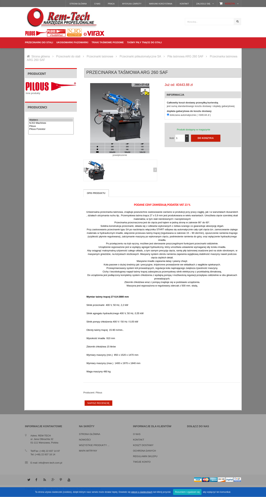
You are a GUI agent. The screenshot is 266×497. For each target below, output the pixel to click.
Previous (85, 170)
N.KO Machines (51, 123)
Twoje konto (142, 461)
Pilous (51, 126)
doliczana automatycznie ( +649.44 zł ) (190, 115)
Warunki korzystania (160, 4)
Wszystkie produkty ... (94, 445)
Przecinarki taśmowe (100, 56)
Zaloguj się (203, 3)
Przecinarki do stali (68, 56)
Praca (111, 4)
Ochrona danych (144, 450)
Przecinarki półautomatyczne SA (140, 56)
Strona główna (78, 4)
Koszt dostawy (143, 445)
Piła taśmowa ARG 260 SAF (185, 56)
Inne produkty (33, 93)
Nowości (85, 439)
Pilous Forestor (51, 129)
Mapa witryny (88, 450)
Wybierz (51, 120)
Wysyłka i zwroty (131, 4)
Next (154, 170)
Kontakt (184, 4)
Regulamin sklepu (145, 456)
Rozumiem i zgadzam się (187, 492)
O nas (97, 4)
